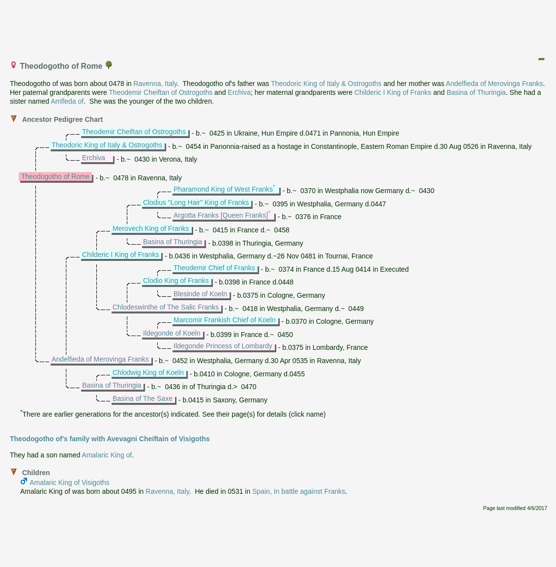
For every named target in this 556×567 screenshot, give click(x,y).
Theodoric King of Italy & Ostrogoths (326, 83)
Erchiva (239, 92)
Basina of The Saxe (143, 398)
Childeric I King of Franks (392, 92)
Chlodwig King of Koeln (148, 372)
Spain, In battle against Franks (298, 491)
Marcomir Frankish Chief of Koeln (225, 320)
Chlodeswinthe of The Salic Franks (166, 307)
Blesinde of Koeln (200, 294)
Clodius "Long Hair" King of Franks (196, 202)
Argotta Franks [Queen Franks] (221, 215)
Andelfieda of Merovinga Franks (494, 83)
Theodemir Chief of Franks (214, 268)
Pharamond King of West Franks (223, 189)
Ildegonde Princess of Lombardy (223, 346)
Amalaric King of (107, 455)
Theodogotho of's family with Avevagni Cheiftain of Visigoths (110, 439)
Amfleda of (67, 101)
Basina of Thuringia (475, 92)
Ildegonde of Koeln (172, 333)
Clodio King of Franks (176, 280)
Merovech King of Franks (151, 228)
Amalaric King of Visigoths (69, 482)
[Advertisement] (279, 26)
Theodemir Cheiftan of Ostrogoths (160, 92)
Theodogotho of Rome (55, 176)
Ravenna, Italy (154, 83)
